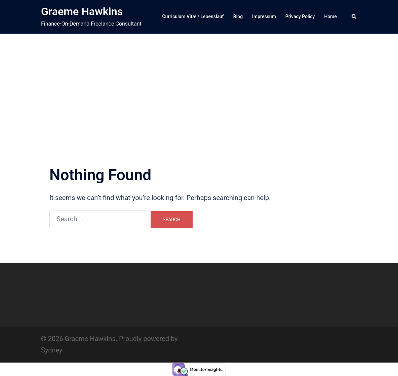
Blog (238, 16)
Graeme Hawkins (82, 11)
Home (330, 16)
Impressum (264, 16)
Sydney (51, 350)
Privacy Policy (300, 16)
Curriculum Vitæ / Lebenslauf (193, 16)
